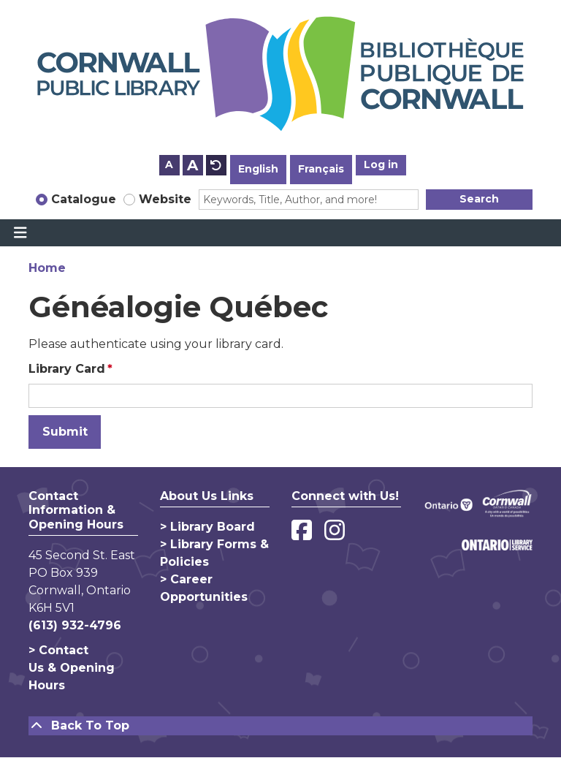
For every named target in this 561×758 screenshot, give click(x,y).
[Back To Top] (280, 725)
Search (479, 198)
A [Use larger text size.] (192, 165)
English (258, 168)
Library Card (66, 369)
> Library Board (207, 527)
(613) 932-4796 (74, 625)
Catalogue (83, 199)
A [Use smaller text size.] (169, 164)
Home (47, 268)
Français (321, 168)
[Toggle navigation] (20, 233)
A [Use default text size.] (216, 165)
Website (165, 199)
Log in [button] (381, 164)
